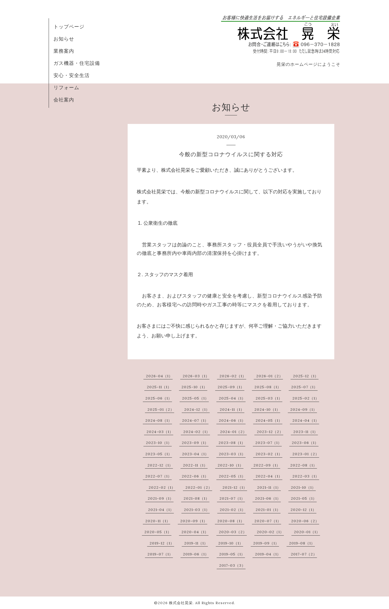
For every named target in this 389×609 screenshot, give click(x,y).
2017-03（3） (232, 565)
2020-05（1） (157, 532)
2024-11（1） (232, 409)
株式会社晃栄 (181, 602)
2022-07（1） (158, 476)
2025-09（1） (231, 387)
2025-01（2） (160, 409)
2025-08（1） (267, 387)
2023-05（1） (158, 454)
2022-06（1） (195, 476)
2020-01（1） (307, 532)
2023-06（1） (305, 442)
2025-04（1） (232, 398)
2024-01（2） (233, 431)
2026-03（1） (196, 376)
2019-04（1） (268, 554)
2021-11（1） (269, 487)
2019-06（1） (196, 554)
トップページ (68, 26)
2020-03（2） (233, 532)
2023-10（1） (159, 442)
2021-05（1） (304, 498)
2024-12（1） (197, 409)
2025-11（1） (159, 387)
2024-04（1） (305, 420)
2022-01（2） (198, 487)
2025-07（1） (304, 387)
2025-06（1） (158, 398)
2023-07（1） (268, 442)
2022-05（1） (232, 476)
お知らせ (63, 39)
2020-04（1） (194, 532)
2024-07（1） (195, 420)
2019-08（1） (302, 543)
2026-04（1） (159, 376)
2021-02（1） (233, 509)
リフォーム (66, 87)
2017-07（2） (304, 554)
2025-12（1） (305, 376)
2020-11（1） (157, 521)
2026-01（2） (269, 376)
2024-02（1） (196, 431)
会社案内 (63, 100)
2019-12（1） (162, 543)
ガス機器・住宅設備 (76, 63)
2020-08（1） (230, 521)
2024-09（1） (303, 409)
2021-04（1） (161, 509)
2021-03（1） (197, 509)
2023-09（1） (195, 442)
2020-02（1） (270, 532)
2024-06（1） (232, 420)
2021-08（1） (196, 498)
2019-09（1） (266, 543)
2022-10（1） (230, 465)
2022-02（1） (162, 487)
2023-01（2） (305, 454)
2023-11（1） (305, 431)
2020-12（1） (303, 509)
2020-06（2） (305, 521)
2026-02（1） (232, 376)
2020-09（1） (193, 521)
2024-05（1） (269, 420)
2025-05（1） (195, 398)
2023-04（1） (195, 454)
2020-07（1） (267, 521)
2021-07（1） (232, 498)
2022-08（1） (303, 465)
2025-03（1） (269, 398)
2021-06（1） (268, 498)
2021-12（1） (234, 487)
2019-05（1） (232, 554)
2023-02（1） (269, 454)
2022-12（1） (160, 465)
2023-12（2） (270, 431)
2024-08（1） (158, 420)
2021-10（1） (303, 487)
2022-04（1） (269, 476)
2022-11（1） (195, 465)
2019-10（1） (230, 543)
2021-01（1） (268, 509)
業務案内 (63, 51)
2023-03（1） (232, 454)
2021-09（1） (161, 498)
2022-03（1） (305, 476)
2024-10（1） (267, 409)
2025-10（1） (194, 387)
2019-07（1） (160, 554)
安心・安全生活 (71, 75)
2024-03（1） (159, 431)
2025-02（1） (305, 398)
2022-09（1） (266, 465)
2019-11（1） (196, 543)
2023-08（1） (232, 442)
